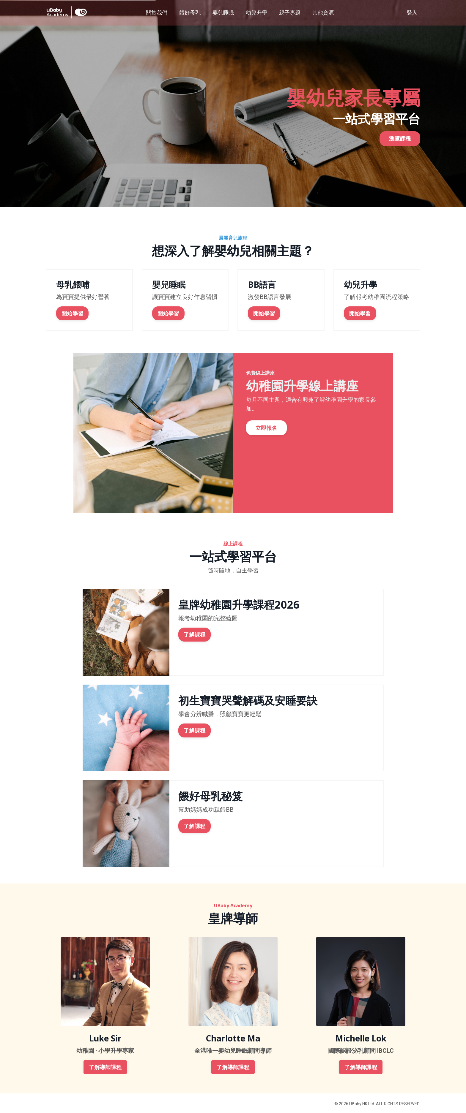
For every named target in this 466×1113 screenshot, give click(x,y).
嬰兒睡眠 (223, 12)
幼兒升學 (256, 12)
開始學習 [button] (71, 312)
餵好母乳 (190, 12)
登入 (412, 12)
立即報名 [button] (268, 431)
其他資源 (323, 12)
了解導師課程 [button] (105, 1066)
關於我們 (156, 12)
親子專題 (289, 12)
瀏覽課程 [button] (400, 157)
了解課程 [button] (194, 633)
